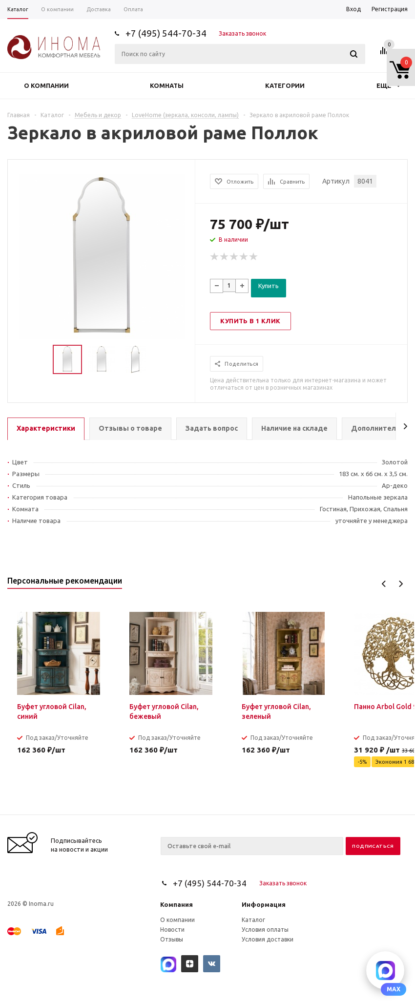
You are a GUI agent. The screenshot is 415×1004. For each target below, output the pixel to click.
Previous (384, 584)
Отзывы (171, 939)
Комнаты (167, 85)
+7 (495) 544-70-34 (166, 33)
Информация (264, 904)
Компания (176, 904)
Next (401, 584)
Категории (285, 85)
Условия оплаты (265, 929)
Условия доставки (267, 939)
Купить (268, 285)
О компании (46, 85)
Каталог (253, 920)
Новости (172, 929)
